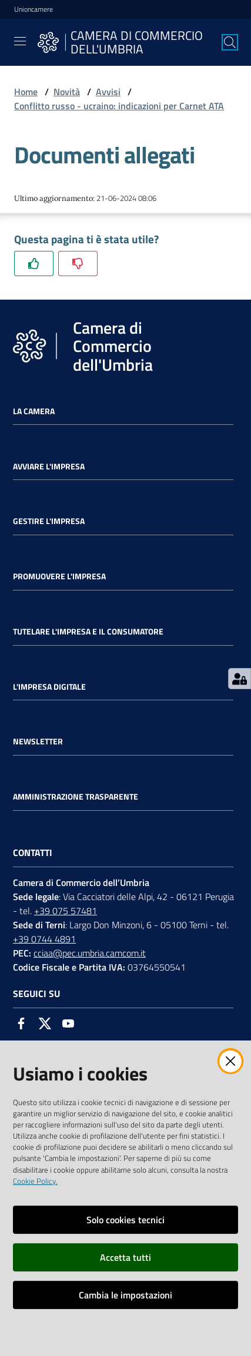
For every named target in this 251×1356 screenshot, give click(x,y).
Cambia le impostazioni (125, 1295)
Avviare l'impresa (49, 466)
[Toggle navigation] (20, 41)
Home (26, 92)
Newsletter (38, 741)
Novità (66, 92)
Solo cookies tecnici (125, 1220)
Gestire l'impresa (49, 521)
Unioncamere (33, 9)
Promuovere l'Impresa (59, 576)
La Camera (34, 411)
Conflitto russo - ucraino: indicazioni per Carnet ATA (119, 106)
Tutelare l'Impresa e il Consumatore (88, 631)
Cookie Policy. (35, 1181)
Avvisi (108, 92)
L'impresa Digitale (49, 687)
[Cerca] (230, 42)
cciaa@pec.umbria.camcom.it (90, 953)
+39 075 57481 (65, 911)
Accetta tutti (125, 1257)
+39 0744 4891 (44, 939)
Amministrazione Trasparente (75, 796)
